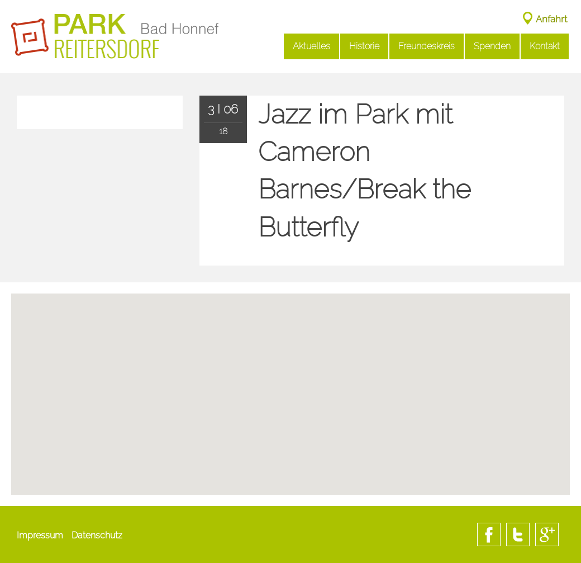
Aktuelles (311, 46)
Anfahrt (551, 19)
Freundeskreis (426, 46)
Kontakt (545, 46)
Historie (364, 46)
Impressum (40, 535)
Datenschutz (97, 535)
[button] (290, 436)
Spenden (492, 46)
